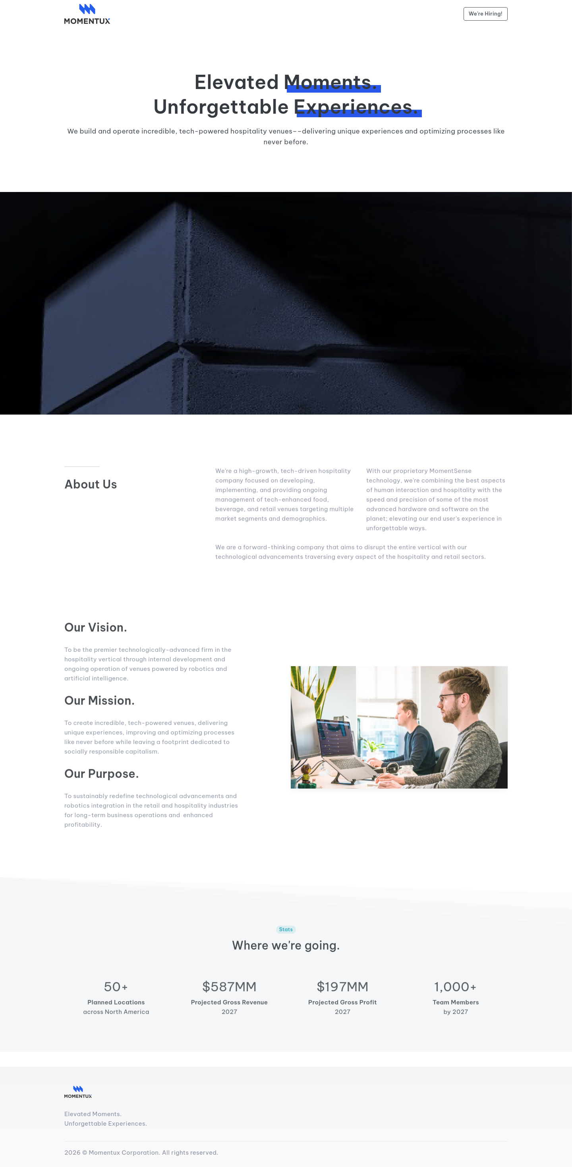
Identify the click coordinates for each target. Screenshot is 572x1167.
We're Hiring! (485, 13)
